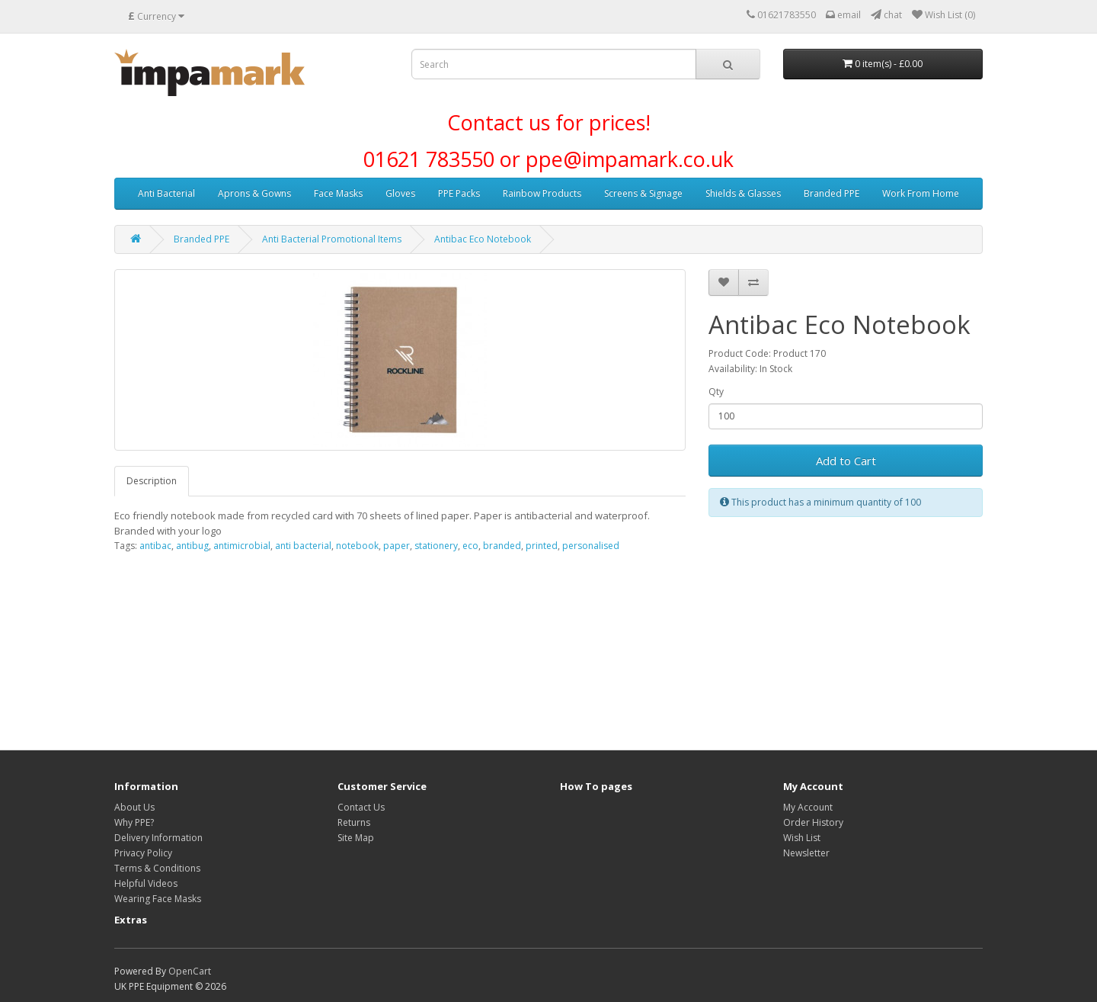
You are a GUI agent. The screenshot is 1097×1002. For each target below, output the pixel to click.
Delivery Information (158, 837)
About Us (134, 807)
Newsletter (806, 852)
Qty (716, 391)
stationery (436, 545)
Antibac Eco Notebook (482, 239)
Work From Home (920, 193)
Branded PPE (831, 193)
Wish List (801, 837)
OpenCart (189, 971)
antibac (155, 545)
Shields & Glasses (743, 193)
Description (151, 480)
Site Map (355, 837)
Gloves (400, 193)
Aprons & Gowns (254, 193)
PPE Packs (459, 193)
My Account (808, 807)
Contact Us (361, 807)
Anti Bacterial (166, 193)
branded (502, 545)
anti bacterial (303, 545)
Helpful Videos (146, 883)
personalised (590, 545)
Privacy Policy (143, 852)
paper (396, 545)
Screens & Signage (643, 193)
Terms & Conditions (157, 868)
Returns (353, 822)
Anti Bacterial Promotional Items (331, 239)
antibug (192, 545)
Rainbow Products (542, 193)
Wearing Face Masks (157, 898)
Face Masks (338, 193)
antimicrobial (241, 545)
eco (470, 545)
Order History (813, 822)
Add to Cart (846, 460)
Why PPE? (134, 822)
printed (542, 545)
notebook (357, 545)
